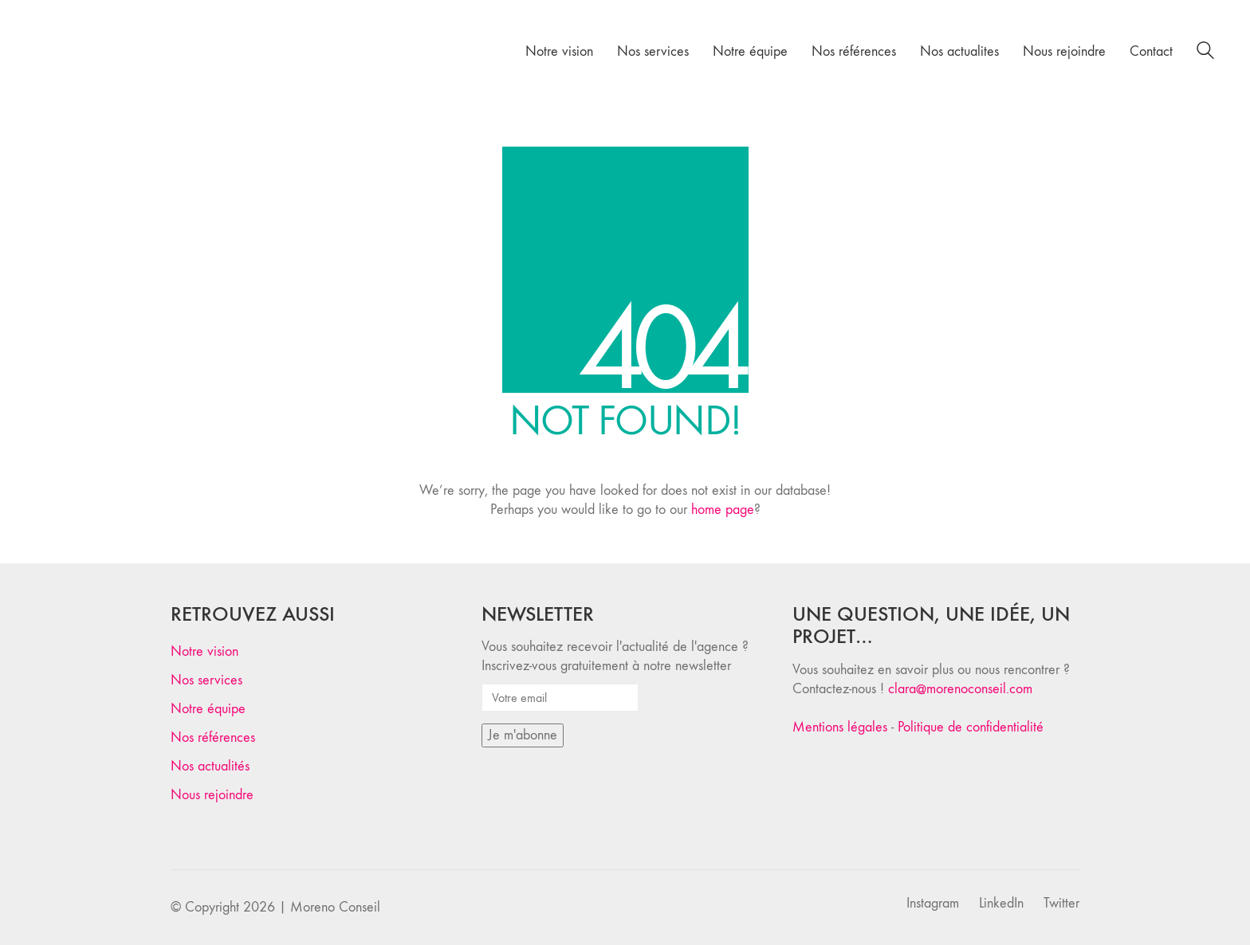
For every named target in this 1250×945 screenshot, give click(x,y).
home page (722, 509)
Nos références (213, 737)
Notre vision (204, 651)
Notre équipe (208, 708)
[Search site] (1205, 53)
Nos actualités (210, 766)
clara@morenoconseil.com (960, 688)
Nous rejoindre (212, 794)
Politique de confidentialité (971, 727)
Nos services (206, 680)
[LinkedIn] (1001, 903)
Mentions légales (839, 727)
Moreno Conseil (335, 907)
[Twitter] (1061, 903)
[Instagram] (932, 903)
